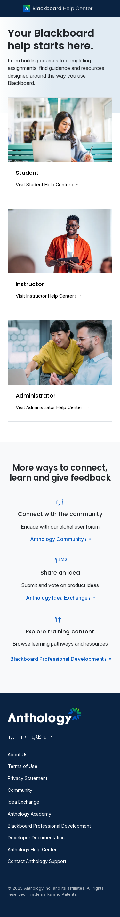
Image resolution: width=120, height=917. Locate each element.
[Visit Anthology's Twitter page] (24, 736)
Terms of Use (22, 766)
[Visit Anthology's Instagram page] (48, 736)
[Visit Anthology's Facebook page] (11, 736)
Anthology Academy (29, 814)
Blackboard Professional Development (60, 659)
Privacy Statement (27, 778)
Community (20, 790)
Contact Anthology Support (37, 861)
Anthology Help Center (32, 849)
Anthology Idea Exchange (60, 597)
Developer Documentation (36, 837)
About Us (18, 754)
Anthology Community (60, 539)
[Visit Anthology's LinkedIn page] (36, 736)
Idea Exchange (23, 802)
